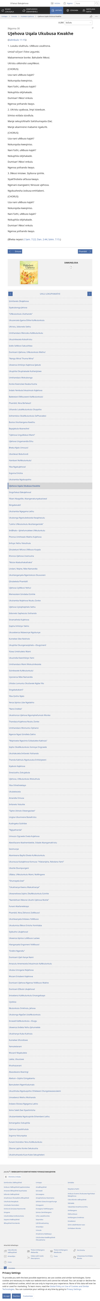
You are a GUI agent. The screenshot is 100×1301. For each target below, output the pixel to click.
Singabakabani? (16, 689)
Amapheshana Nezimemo (45, 1198)
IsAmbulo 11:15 (17, 39)
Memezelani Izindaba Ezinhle (22, 594)
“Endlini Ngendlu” (17, 951)
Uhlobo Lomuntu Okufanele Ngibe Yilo (26, 683)
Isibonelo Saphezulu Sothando (23, 613)
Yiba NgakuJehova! (17, 466)
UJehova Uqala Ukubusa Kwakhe (24, 486)
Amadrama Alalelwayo (44, 1234)
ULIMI (61, 22)
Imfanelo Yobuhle (17, 804)
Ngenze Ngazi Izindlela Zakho (22, 734)
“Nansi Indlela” (15, 709)
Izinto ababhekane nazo (76, 1225)
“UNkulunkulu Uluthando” (21, 314)
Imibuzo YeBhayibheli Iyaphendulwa (17, 1187)
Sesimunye (14, 849)
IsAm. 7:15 (54, 239)
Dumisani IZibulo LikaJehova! (22, 989)
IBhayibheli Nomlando (12, 1223)
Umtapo (4, 16)
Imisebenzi (71, 1221)
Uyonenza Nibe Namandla (21, 677)
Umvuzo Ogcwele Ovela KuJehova (24, 836)
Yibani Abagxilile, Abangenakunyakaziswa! (28, 498)
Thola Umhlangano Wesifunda (59, 1251)
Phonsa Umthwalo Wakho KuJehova (25, 537)
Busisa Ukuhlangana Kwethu (22, 422)
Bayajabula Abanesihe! (19, 428)
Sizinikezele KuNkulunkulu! (21, 670)
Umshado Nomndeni (11, 1205)
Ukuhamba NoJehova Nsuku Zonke (25, 600)
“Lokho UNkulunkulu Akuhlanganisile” (26, 524)
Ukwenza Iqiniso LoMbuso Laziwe (24, 938)
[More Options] (96, 16)
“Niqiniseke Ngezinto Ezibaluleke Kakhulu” (28, 740)
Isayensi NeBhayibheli (11, 1219)
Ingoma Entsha (16, 473)
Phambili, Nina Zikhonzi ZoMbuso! (24, 912)
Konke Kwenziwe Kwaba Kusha (23, 384)
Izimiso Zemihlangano (44, 1212)
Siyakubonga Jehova (18, 307)
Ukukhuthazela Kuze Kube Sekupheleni (26, 1154)
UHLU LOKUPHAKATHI (50, 294)
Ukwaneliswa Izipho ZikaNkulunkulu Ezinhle (29, 893)
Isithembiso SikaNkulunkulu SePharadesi (27, 416)
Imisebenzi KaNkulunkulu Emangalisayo (27, 995)
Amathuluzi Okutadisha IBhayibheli (16, 1198)
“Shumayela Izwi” (16, 881)
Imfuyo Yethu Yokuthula (20, 543)
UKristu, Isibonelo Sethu (20, 326)
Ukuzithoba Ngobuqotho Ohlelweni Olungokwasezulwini (35, 1091)
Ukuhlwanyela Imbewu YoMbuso (24, 919)
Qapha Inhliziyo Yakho (19, 626)
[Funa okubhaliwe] (85, 3)
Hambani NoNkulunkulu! (20, 460)
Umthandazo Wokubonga (20, 377)
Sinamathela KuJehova (19, 619)
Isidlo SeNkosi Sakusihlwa (20, 345)
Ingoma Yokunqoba (18, 1135)
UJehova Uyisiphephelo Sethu (22, 607)
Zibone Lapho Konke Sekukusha (23, 1148)
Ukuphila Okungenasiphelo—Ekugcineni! (27, 645)
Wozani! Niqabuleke (18, 1052)
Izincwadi (39, 1191)
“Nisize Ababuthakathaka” (20, 562)
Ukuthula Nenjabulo (11, 1201)
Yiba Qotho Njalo (16, 696)
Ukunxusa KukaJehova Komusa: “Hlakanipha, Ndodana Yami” (36, 861)
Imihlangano (72, 1210)
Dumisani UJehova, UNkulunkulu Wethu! (27, 352)
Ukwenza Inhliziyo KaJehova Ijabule (25, 365)
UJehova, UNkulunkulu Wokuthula (24, 779)
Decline (16, 1296)
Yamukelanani (15, 1046)
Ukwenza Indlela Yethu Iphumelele (24, 1027)
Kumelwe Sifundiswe (18, 1040)
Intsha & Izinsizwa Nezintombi (14, 1209)
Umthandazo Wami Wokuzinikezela (25, 664)
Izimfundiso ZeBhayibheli (13, 1182)
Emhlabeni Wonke (74, 1228)
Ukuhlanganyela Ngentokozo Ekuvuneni (27, 575)
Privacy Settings (74, 1289)
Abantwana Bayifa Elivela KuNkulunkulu (27, 855)
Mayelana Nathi (73, 1189)
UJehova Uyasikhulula (18, 1129)
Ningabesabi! (15, 505)
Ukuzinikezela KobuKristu (20, 339)
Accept (6, 1296)
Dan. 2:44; (42, 239)
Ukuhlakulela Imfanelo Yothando (24, 753)
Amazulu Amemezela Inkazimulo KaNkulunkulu (30, 963)
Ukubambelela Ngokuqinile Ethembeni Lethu (29, 1116)
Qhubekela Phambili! (18, 581)
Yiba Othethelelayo (17, 785)
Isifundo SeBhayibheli (11, 1194)
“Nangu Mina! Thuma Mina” (21, 358)
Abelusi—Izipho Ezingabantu (22, 1078)
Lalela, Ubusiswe (16, 1059)
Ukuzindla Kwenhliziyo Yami (21, 658)
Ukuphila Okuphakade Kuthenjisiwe (25, 371)
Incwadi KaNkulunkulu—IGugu (23, 1021)
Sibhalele (71, 1203)
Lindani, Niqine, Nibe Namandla (23, 568)
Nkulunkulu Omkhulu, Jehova (22, 1008)
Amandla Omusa (16, 798)
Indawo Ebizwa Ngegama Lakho (23, 1103)
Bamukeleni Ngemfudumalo (21, 1084)
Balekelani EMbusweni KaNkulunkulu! (26, 396)
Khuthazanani (15, 1065)
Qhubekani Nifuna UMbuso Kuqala (25, 549)
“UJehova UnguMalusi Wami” (22, 435)
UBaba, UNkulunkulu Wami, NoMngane (27, 874)
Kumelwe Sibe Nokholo (19, 638)
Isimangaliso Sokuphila (19, 1123)
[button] (34, 10)
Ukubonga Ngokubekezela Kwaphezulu (27, 517)
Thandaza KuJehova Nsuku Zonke (24, 721)
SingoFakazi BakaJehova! (20, 492)
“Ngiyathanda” (15, 830)
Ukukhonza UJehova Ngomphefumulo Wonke (29, 715)
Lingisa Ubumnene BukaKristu (22, 817)
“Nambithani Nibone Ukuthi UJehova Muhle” (29, 900)
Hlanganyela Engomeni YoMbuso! (24, 944)
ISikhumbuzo (72, 1214)
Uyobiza (12, 1002)
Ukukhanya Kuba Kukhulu (20, 1033)
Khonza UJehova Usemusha (21, 556)
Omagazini (40, 1205)
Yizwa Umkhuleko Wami (20, 651)
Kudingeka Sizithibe (18, 823)
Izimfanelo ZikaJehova (19, 301)
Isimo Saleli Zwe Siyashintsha (22, 1110)
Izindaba (71, 1182)
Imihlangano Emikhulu (76, 1217)
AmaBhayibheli (41, 1187)
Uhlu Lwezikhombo (43, 1216)
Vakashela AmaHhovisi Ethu (78, 1207)
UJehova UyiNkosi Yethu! (20, 588)
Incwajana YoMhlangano (44, 1209)
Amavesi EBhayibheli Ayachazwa (15, 1191)
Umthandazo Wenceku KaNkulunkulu (26, 333)
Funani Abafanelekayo (19, 906)
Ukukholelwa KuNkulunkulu (14, 1216)
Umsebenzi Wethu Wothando (22, 1097)
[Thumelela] (91, 16)
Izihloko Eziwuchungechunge (46, 1201)
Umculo (14, 16)
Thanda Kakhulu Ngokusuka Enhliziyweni (27, 759)
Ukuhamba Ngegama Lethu (21, 511)
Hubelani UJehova (27, 16)
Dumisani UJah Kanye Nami (21, 957)
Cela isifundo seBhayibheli (77, 1199)
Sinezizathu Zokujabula (19, 772)
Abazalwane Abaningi (18, 1072)
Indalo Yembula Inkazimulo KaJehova (25, 390)
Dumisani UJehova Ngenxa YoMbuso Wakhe (29, 982)
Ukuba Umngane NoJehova (21, 970)
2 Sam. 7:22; (30, 239)
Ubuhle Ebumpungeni (19, 868)
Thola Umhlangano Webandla (36, 1251)
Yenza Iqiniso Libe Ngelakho (21, 702)
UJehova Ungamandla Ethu (21, 441)
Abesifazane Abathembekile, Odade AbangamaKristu (33, 842)
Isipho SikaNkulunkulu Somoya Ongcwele (28, 747)
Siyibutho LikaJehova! (18, 931)
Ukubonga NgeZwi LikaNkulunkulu (25, 1014)
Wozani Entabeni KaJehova (21, 976)
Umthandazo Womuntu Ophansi (24, 728)
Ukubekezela (15, 791)
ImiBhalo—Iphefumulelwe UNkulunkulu (27, 530)
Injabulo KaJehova (17, 766)
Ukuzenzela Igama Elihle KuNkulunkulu (26, 320)
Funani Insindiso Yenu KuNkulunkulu (25, 1142)
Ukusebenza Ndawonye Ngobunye (24, 632)
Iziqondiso (39, 1219)
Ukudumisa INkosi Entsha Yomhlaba (25, 925)
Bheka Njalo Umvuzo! (18, 447)
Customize (28, 1296)
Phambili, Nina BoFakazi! (20, 403)
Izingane (7, 1212)
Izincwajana (40, 1194)
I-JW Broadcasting (42, 1223)
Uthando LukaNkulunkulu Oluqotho (25, 409)
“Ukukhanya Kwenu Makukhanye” (24, 887)
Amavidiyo (39, 1227)
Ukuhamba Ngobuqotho (20, 479)
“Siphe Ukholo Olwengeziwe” (22, 810)
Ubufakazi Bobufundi (18, 454)
